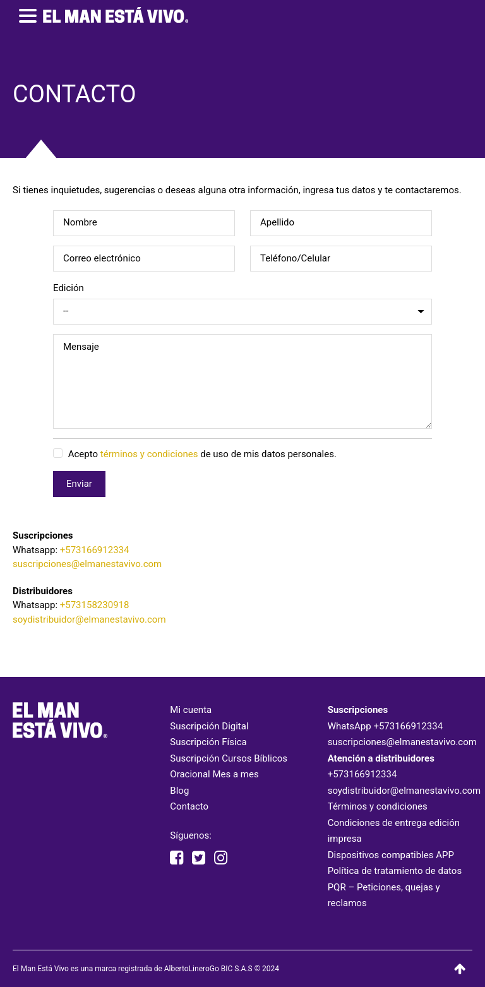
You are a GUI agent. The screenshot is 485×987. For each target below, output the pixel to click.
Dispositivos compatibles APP (391, 855)
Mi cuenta (191, 709)
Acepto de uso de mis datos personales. (195, 454)
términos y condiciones (149, 454)
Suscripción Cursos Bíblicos (228, 758)
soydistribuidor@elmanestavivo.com (89, 619)
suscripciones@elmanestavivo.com (87, 564)
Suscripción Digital (209, 726)
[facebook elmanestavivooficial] (176, 858)
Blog (179, 790)
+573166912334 (94, 550)
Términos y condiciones (378, 806)
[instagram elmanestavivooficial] (220, 858)
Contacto (189, 806)
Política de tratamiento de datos (395, 870)
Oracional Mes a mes (214, 774)
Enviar (79, 483)
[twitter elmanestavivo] (198, 858)
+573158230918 (94, 605)
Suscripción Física (208, 742)
